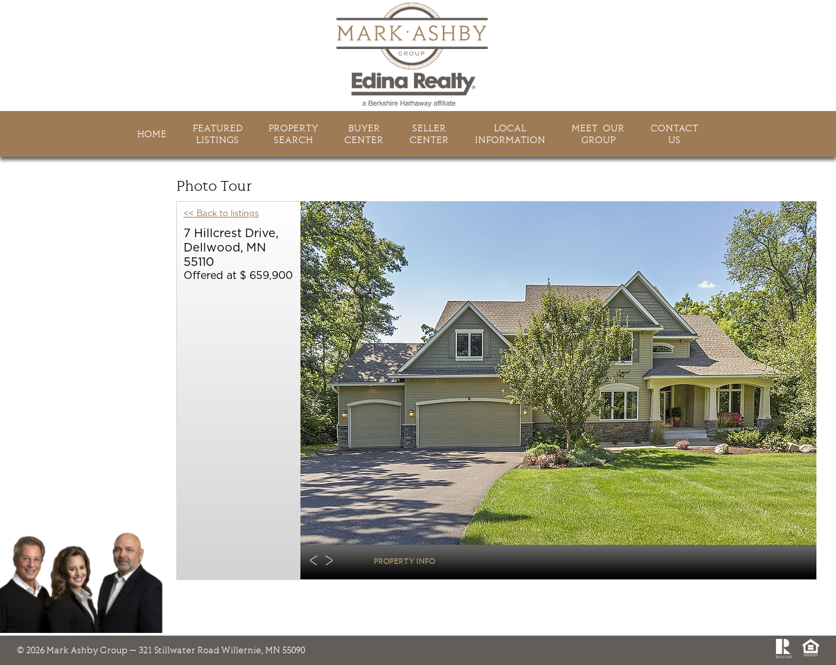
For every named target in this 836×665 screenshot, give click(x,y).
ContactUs (674, 134)
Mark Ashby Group (418, 55)
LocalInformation (510, 134)
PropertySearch (293, 134)
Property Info (404, 561)
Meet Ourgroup (597, 134)
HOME (152, 134)
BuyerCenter (363, 134)
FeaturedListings (217, 134)
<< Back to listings (221, 214)
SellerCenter (429, 134)
